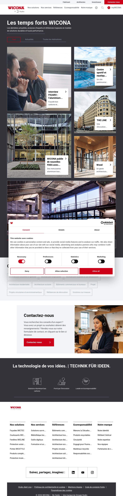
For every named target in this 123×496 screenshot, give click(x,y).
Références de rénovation (57, 292)
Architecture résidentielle (19, 284)
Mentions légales (75, 487)
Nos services (46, 7)
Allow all (96, 271)
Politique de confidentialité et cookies (49, 487)
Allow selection (61, 271)
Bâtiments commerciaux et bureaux (71, 284)
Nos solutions (33, 7)
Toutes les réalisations (52, 39)
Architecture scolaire (42, 284)
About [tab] (97, 230)
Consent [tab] (26, 230)
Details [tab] (62, 230)
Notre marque (86, 7)
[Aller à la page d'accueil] (16, 9)
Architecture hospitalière (51, 277)
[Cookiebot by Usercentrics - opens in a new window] (102, 223)
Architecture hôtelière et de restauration (82, 277)
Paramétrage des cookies (61, 490)
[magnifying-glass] (102, 7)
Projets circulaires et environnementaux (25, 292)
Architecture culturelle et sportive (22, 277)
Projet (93, 284)
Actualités (29, 39)
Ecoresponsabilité (71, 7)
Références (58, 7)
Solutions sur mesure (81, 292)
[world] (96, 7)
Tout (14, 39)
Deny (27, 271)
